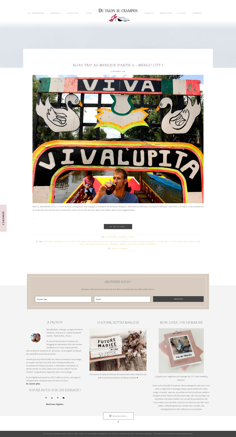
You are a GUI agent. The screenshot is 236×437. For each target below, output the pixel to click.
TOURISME (113, 244)
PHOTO (186, 241)
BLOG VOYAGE (93, 241)
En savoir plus (33, 383)
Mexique (123, 237)
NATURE (159, 241)
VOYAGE (141, 244)
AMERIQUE (48, 241)
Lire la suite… (120, 226)
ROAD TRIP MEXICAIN (89, 244)
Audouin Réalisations (184, 434)
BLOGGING (104, 241)
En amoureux (111, 237)
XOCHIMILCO (151, 244)
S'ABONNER (3, 218)
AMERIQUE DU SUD (62, 241)
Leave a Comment (120, 248)
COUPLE (134, 241)
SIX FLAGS (103, 244)
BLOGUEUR (115, 241)
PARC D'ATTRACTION (173, 241)
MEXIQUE (151, 241)
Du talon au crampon (118, 15)
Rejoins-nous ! (118, 416)
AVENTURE (75, 241)
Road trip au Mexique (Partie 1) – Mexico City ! (118, 65)
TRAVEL (123, 244)
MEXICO (142, 241)
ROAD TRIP (195, 241)
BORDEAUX (125, 241)
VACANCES (131, 244)
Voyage (131, 237)
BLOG (84, 241)
